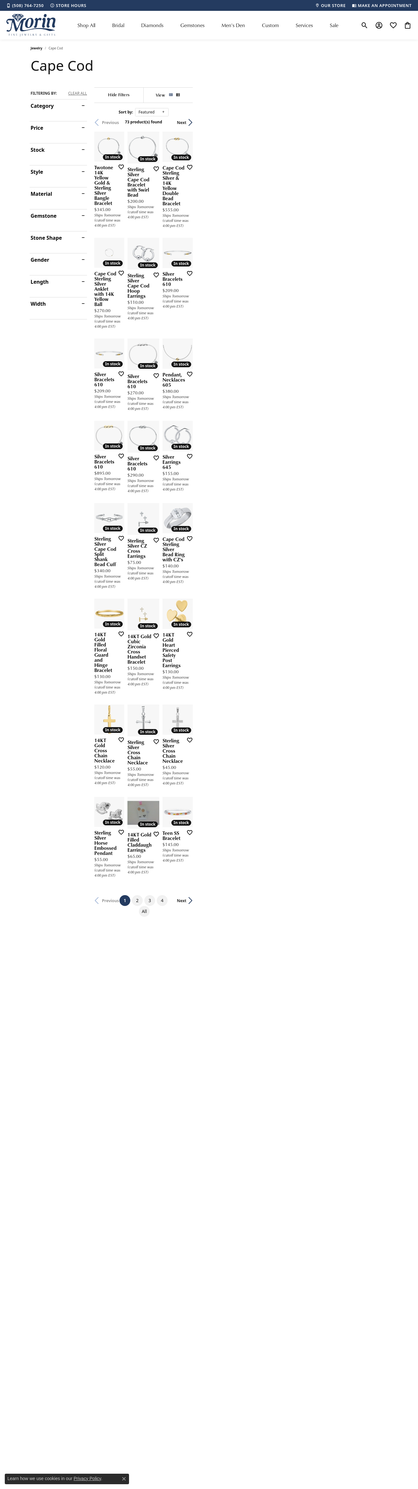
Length (39, 281)
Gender (40, 259)
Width (38, 303)
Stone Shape (46, 237)
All (265, 1170)
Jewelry (36, 48)
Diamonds (152, 25)
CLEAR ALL (77, 93)
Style (37, 171)
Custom (270, 25)
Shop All (86, 25)
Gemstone (44, 215)
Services (304, 25)
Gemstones (192, 25)
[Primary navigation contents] (208, 25)
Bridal (118, 25)
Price (37, 127)
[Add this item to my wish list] (185, 232)
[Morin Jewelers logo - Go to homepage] (31, 25)
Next (376, 122)
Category (42, 105)
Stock (38, 149)
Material (41, 193)
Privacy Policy (87, 1478)
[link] (25, 5)
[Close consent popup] (124, 1479)
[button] (365, 25)
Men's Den (233, 25)
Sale (334, 25)
